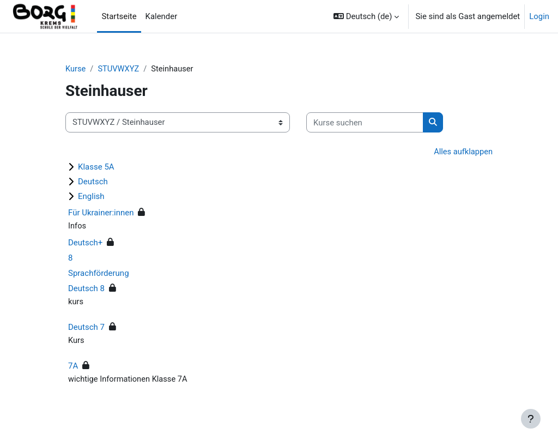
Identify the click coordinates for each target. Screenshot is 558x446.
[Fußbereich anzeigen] (531, 419)
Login (539, 16)
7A (73, 367)
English (91, 197)
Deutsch (93, 182)
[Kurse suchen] (364, 122)
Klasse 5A (96, 167)
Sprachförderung (98, 274)
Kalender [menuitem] (161, 16)
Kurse (75, 69)
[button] (366, 16)
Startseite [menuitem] (118, 16)
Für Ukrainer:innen (101, 213)
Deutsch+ (85, 243)
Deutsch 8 (86, 289)
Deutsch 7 (86, 328)
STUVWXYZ (119, 69)
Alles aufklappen (463, 152)
